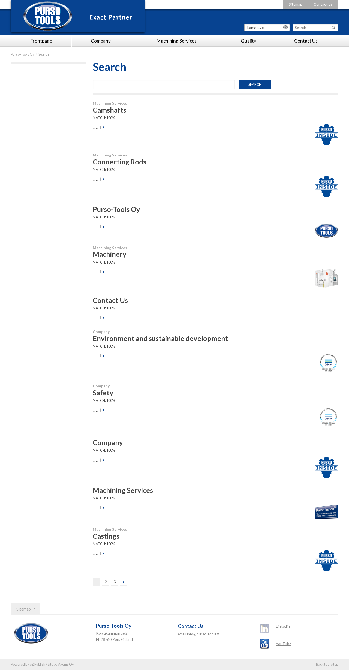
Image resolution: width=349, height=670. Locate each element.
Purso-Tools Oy (23, 54)
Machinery (110, 254)
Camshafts (109, 110)
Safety (103, 392)
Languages (256, 27)
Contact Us (306, 41)
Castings (106, 536)
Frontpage (41, 41)
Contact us (323, 4)
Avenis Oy (66, 664)
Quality (248, 41)
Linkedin (283, 626)
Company (101, 41)
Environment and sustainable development (160, 338)
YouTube (283, 643)
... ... (95, 127)
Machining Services (177, 41)
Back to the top (327, 664)
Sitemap (295, 4)
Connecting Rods (119, 162)
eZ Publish (37, 664)
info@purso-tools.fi (203, 634)
